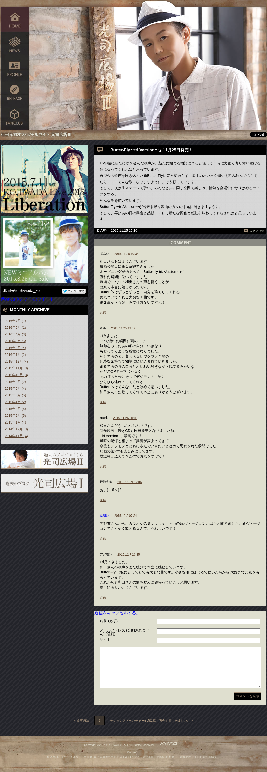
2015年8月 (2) (15, 382)
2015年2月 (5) (15, 416)
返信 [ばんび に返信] (103, 312)
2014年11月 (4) (16, 436)
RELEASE (15, 93)
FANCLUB (15, 118)
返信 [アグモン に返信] (103, 598)
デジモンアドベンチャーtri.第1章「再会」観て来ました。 (150, 728)
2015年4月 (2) (15, 402)
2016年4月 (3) (15, 334)
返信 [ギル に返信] (103, 402)
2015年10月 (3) (16, 375)
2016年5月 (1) (15, 327)
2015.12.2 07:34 (125, 516)
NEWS (15, 43)
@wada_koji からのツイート (27, 299)
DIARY (102, 230)
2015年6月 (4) (15, 388)
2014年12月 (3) (16, 429)
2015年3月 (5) (15, 409)
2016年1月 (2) (15, 355)
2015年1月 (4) (15, 422)
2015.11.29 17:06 (129, 482)
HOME (15, 19)
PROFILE (15, 68)
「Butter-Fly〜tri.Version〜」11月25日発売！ (149, 150)
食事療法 (83, 728)
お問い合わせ (165, 764)
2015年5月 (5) (15, 395)
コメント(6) (257, 230)
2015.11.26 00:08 (125, 418)
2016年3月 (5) (15, 341)
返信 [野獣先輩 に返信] (103, 500)
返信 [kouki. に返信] (103, 466)
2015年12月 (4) (16, 361)
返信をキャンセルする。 (117, 613)
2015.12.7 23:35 (128, 554)
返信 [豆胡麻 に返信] (103, 539)
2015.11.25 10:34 (126, 254)
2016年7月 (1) (15, 321)
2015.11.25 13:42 (123, 328)
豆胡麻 (104, 515)
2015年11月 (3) (16, 368)
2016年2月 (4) (15, 348)
